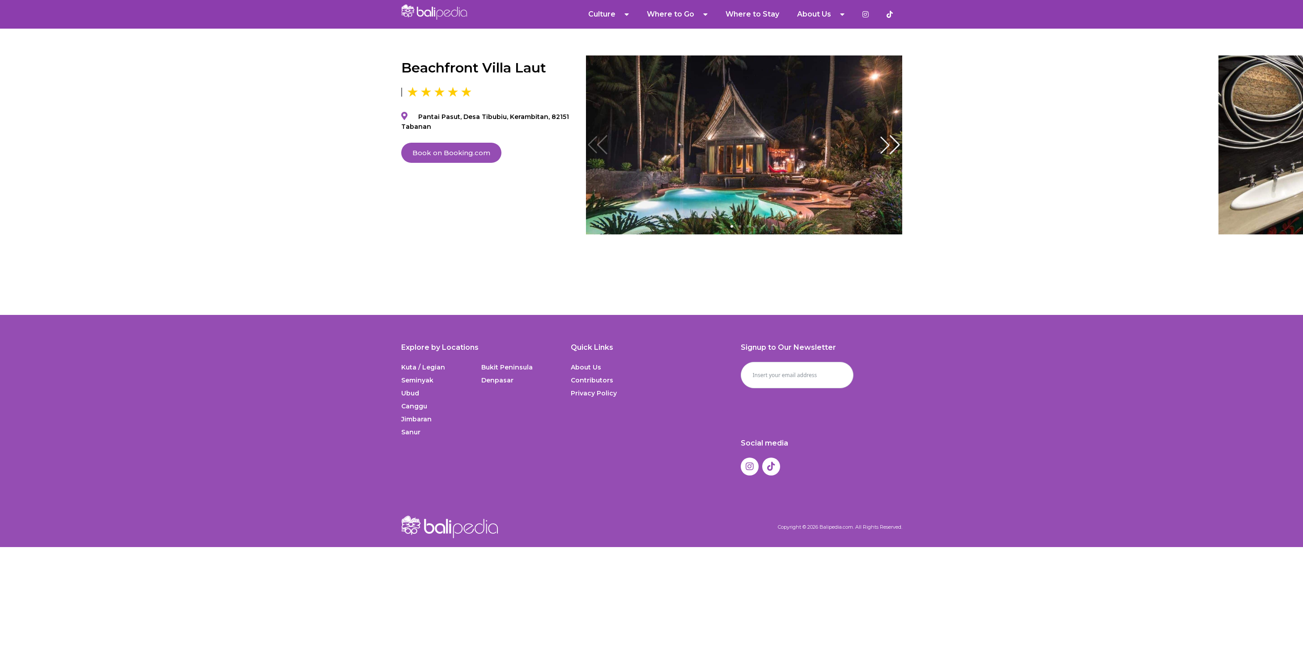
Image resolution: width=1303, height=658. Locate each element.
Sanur (410, 432)
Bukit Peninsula (507, 367)
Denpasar (497, 380)
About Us (821, 14)
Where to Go (677, 14)
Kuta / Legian (423, 367)
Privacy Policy (594, 393)
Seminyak (417, 380)
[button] (890, 145)
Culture (609, 14)
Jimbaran (416, 419)
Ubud (410, 393)
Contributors (592, 380)
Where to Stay (753, 14)
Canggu (414, 406)
